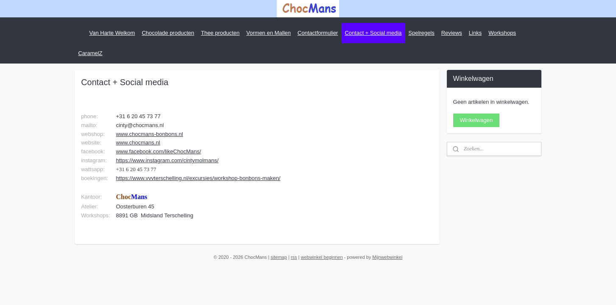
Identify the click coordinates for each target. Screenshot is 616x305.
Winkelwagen (476, 120)
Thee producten (220, 33)
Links (475, 33)
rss (294, 257)
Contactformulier (318, 33)
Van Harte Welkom (112, 33)
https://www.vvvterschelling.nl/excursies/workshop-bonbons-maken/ (198, 178)
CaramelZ (90, 53)
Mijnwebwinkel (387, 257)
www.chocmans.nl (138, 142)
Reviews (451, 33)
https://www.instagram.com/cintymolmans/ (167, 160)
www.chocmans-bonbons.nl (149, 134)
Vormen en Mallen (268, 33)
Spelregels (421, 33)
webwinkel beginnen (322, 257)
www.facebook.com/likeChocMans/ (158, 151)
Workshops (502, 33)
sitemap (278, 257)
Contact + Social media (373, 33)
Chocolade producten (168, 33)
